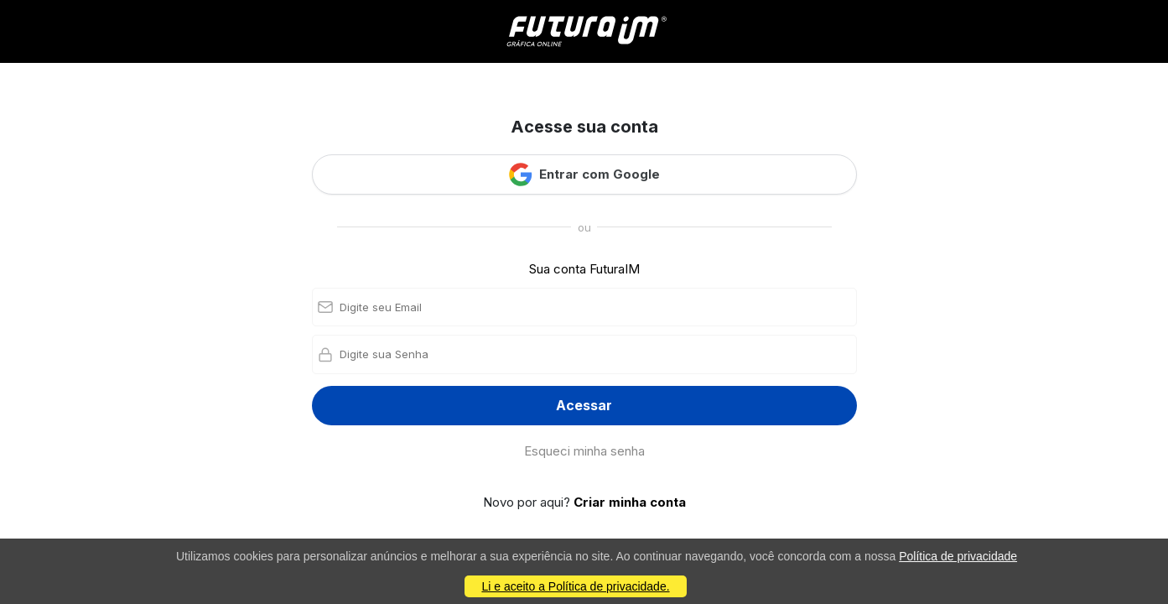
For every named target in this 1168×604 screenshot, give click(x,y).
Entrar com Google (584, 174)
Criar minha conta (630, 502)
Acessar (584, 405)
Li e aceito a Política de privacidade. (575, 586)
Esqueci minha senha (584, 451)
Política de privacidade (958, 556)
